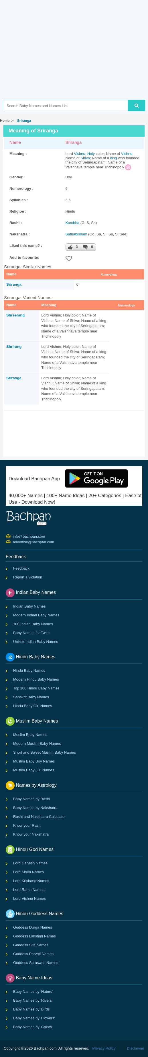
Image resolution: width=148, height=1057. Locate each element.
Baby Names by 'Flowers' (34, 1018)
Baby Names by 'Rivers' (32, 1000)
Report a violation (27, 577)
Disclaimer (135, 1048)
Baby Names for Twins (31, 633)
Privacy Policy (104, 1048)
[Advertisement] (75, 58)
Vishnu (79, 154)
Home (4, 121)
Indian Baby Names (29, 606)
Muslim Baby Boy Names (34, 761)
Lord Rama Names (28, 889)
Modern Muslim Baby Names (37, 743)
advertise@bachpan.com (13, 541)
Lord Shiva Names (28, 872)
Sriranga (23, 121)
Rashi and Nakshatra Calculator (39, 816)
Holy (91, 154)
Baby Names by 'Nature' (33, 991)
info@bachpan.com (13, 536)
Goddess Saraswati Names (35, 963)
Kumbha (72, 223)
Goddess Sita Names (30, 945)
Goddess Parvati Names (33, 954)
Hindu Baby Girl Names (32, 706)
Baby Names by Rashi (31, 799)
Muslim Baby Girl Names (33, 770)
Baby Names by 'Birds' (31, 1009)
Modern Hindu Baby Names (36, 679)
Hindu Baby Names (29, 670)
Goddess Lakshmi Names (34, 936)
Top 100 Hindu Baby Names (36, 688)
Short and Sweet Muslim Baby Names (44, 752)
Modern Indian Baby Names (36, 615)
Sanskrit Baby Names (31, 697)
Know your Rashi (27, 825)
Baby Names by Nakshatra (35, 808)
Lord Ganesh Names (30, 863)
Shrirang (13, 346)
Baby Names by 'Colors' (33, 1027)
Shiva (85, 158)
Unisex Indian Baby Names (35, 642)
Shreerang (15, 315)
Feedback (21, 568)
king (113, 158)
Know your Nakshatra (31, 834)
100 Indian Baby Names (33, 624)
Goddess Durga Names (32, 927)
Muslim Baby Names (30, 735)
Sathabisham (76, 234)
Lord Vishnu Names (29, 898)
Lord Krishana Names (31, 881)
